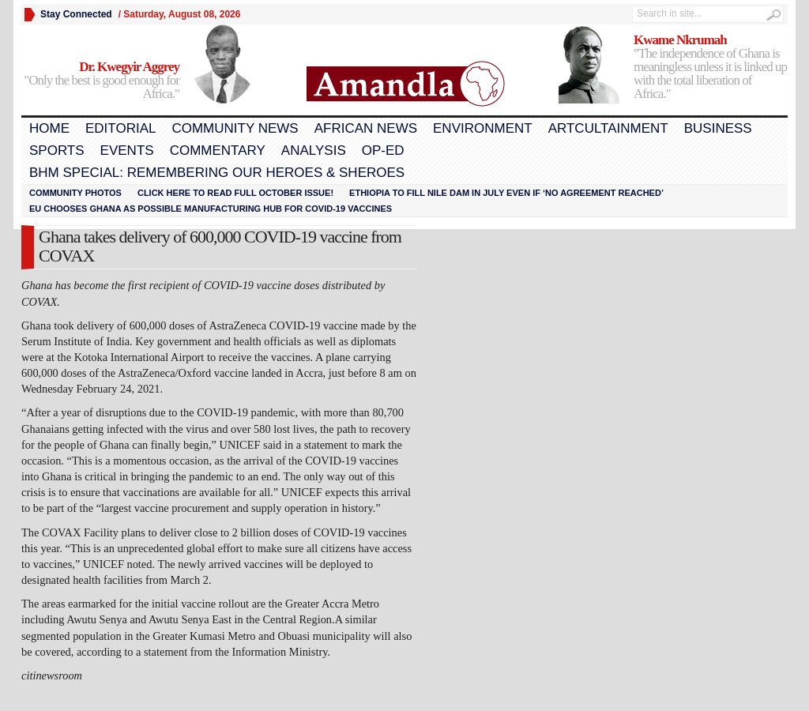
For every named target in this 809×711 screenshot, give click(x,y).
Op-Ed (383, 150)
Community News (234, 128)
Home (49, 128)
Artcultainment (608, 128)
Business (718, 128)
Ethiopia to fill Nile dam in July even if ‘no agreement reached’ (506, 193)
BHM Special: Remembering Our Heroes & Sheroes (216, 172)
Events (127, 150)
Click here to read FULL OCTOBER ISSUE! (235, 193)
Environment (482, 128)
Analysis (313, 150)
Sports (57, 150)
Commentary (217, 150)
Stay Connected (76, 14)
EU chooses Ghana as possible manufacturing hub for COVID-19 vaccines (210, 208)
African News (365, 128)
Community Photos (75, 193)
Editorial (120, 128)
